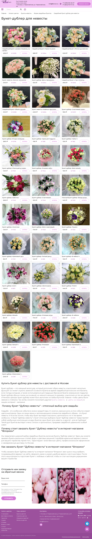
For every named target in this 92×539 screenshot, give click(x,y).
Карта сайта (85, 536)
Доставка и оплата (7, 516)
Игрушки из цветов (22, 518)
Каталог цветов (14, 13)
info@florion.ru (53, 4)
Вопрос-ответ (5, 524)
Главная (3, 13)
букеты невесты (58, 400)
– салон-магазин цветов (17, 535)
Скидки (3, 520)
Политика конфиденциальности (71, 536)
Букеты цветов (21, 514)
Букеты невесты (26, 13)
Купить (24, 53)
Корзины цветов (22, 516)
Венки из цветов (22, 520)
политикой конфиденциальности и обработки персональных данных (11, 492)
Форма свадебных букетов (42, 13)
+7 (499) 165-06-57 (68, 3)
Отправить (8, 498)
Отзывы (3, 522)
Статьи (3, 526)
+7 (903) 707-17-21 (68, 5)
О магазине (4, 514)
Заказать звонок (84, 3)
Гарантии (4, 518)
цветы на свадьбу (75, 400)
